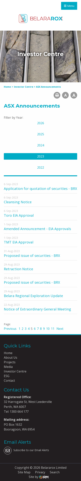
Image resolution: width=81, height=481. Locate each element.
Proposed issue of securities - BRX (32, 255)
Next (59, 329)
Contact (9, 380)
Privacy (40, 472)
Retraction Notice (18, 269)
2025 (40, 134)
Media (8, 367)
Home (8, 353)
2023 (40, 156)
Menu (69, 6)
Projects (10, 362)
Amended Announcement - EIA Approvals (37, 228)
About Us (10, 357)
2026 (40, 123)
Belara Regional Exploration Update (33, 295)
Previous (10, 329)
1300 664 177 (19, 411)
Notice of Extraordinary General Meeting (37, 309)
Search (55, 472)
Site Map (24, 472)
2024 (40, 145)
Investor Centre (15, 371)
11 (52, 329)
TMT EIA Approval (18, 242)
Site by (38, 477)
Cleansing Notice (18, 202)
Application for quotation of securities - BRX (40, 188)
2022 (40, 167)
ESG (6, 376)
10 (48, 329)
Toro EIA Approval (19, 215)
